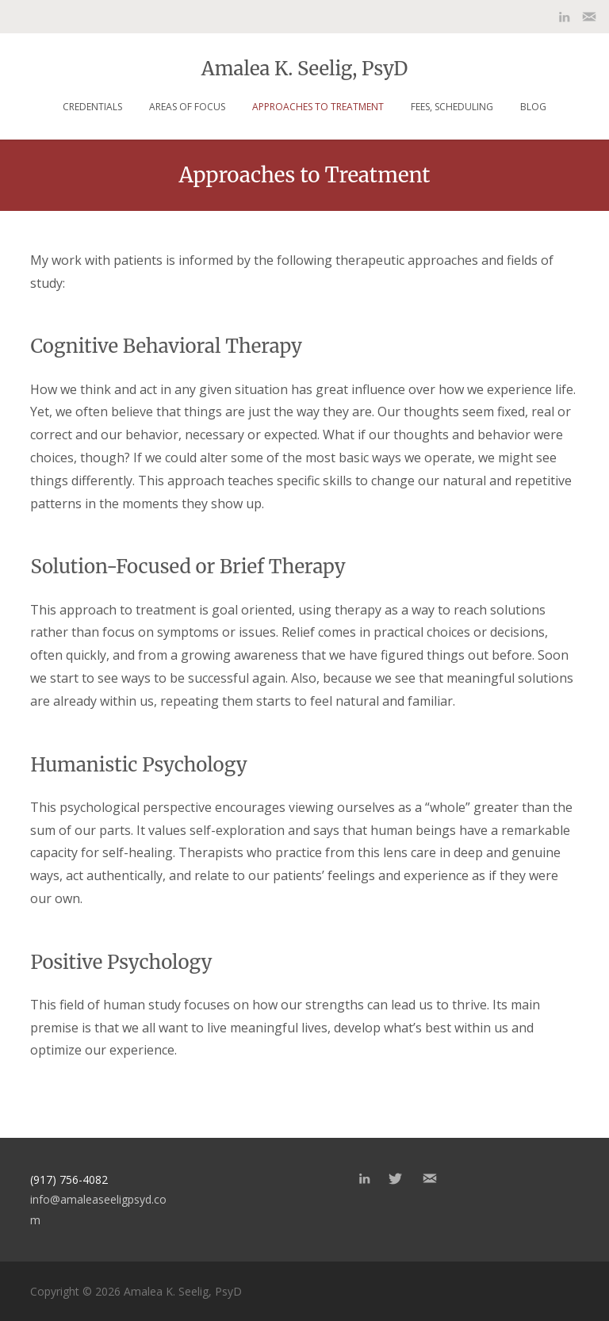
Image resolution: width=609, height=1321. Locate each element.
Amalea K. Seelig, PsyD (304, 67)
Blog (533, 106)
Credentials (92, 106)
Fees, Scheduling (452, 106)
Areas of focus (187, 106)
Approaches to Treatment (318, 106)
